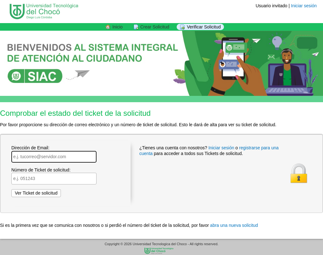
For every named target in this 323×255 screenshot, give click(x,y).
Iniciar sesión (304, 5)
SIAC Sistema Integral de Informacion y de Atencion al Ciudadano (161, 251)
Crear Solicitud (154, 26)
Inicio (117, 26)
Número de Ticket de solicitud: (54, 175)
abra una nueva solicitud (234, 225)
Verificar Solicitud (203, 26)
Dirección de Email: (54, 153)
